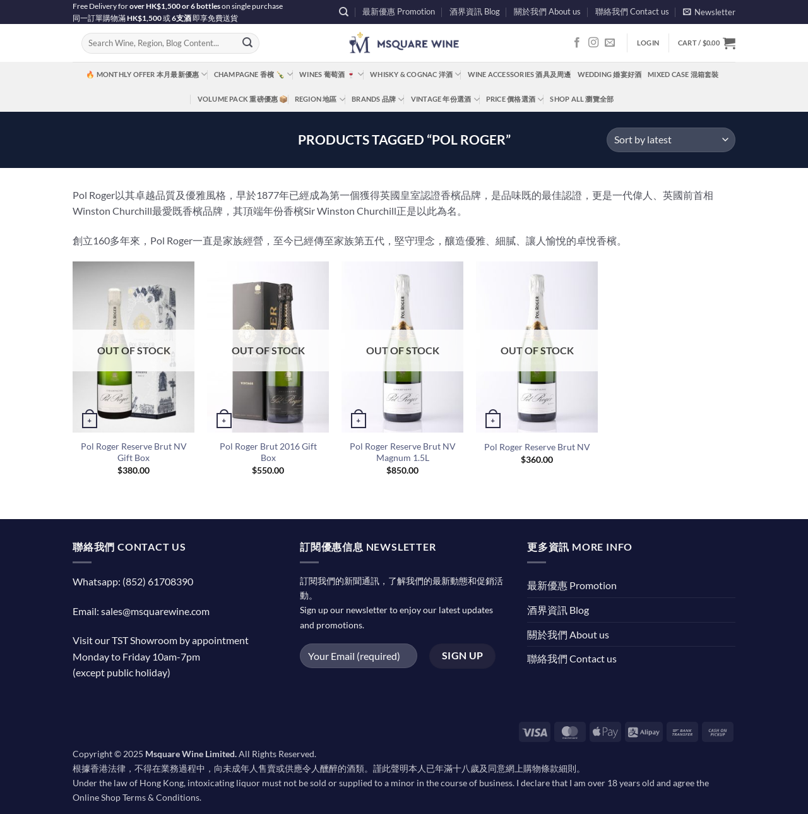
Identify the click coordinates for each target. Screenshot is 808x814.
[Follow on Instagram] (593, 43)
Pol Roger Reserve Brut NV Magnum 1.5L (403, 452)
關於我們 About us (547, 11)
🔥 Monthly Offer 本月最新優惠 (146, 74)
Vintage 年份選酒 (445, 99)
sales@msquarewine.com (155, 611)
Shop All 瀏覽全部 (582, 99)
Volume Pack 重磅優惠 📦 (243, 99)
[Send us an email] (610, 43)
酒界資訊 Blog (474, 11)
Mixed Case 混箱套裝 (683, 74)
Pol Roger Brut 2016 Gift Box (268, 452)
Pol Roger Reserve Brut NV (537, 446)
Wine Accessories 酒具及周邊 (519, 74)
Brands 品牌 (378, 99)
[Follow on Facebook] (577, 43)
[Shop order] (671, 140)
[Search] (343, 12)
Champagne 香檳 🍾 (254, 74)
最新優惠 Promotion (398, 11)
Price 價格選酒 (515, 99)
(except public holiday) (121, 672)
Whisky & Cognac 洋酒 (415, 74)
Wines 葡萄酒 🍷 (331, 74)
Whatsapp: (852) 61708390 (133, 581)
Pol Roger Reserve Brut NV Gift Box (134, 452)
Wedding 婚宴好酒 (610, 74)
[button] (709, 12)
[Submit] (247, 43)
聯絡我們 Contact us (632, 11)
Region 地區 (320, 99)
